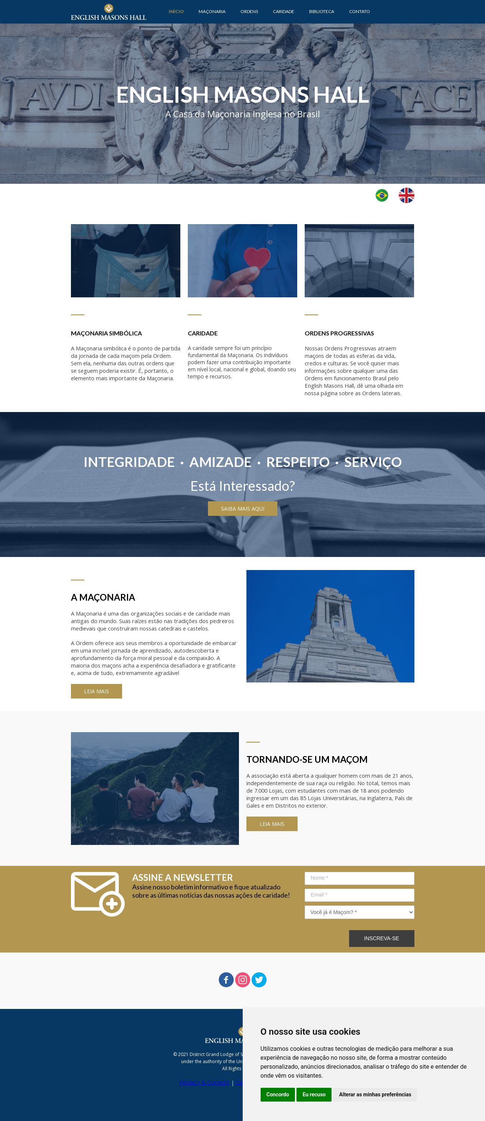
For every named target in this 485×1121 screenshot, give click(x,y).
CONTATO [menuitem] (359, 11)
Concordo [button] (278, 1094)
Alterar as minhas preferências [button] (375, 1094)
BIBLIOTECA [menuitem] (321, 11)
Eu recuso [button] (314, 1094)
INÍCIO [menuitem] (176, 11)
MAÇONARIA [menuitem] (212, 11)
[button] (242, 508)
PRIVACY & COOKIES (204, 1082)
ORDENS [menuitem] (249, 11)
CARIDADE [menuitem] (283, 11)
